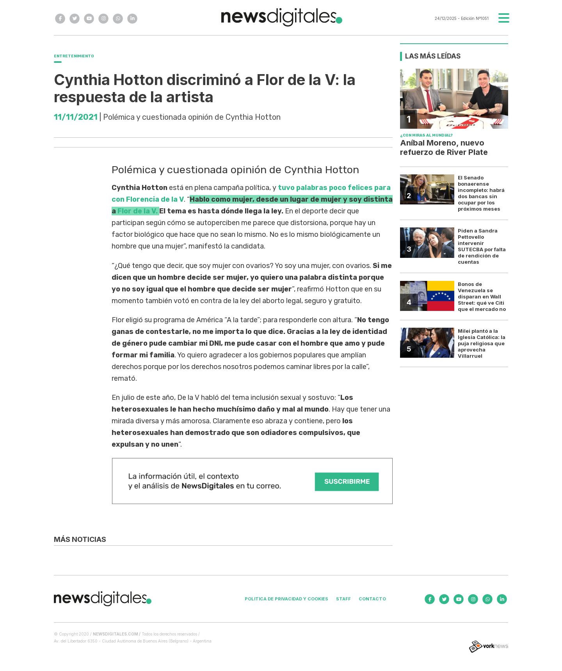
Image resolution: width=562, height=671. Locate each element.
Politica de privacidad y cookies (286, 599)
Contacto (372, 599)
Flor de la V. (137, 211)
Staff (343, 599)
